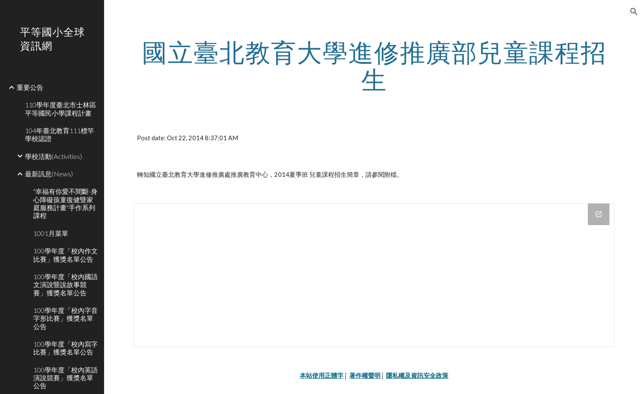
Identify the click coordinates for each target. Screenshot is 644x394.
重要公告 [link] (30, 87)
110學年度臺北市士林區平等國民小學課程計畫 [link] (60, 108)
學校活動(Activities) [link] (53, 156)
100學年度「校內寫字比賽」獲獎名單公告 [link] (65, 348)
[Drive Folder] (374, 275)
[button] (634, 12)
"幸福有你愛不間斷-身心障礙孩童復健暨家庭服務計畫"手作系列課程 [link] (65, 203)
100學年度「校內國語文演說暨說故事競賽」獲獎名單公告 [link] (65, 285)
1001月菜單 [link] (50, 233)
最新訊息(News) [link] (49, 174)
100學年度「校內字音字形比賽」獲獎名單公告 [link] (65, 318)
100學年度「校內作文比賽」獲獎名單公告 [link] (65, 255)
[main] (374, 66)
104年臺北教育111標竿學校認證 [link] (59, 134)
